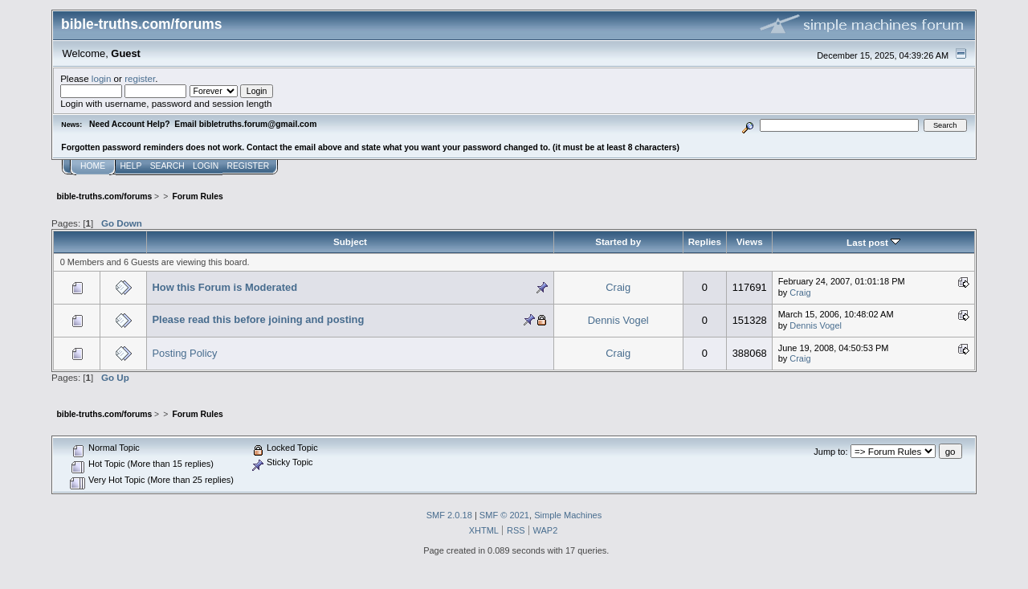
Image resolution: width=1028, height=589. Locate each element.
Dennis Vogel (618, 320)
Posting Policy (184, 353)
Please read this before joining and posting (258, 319)
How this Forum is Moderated (224, 287)
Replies (704, 241)
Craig (618, 287)
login (102, 78)
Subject (350, 241)
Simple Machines (568, 515)
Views (749, 241)
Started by (618, 241)
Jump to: (830, 451)
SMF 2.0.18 (449, 515)
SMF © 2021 (504, 515)
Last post (873, 242)
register (139, 78)
